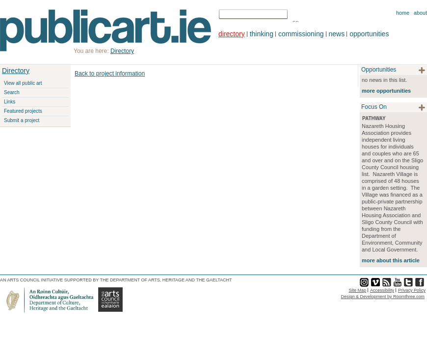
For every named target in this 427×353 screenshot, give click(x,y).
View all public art (23, 83)
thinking (261, 34)
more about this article (391, 260)
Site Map (357, 290)
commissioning (301, 34)
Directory (15, 71)
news (337, 34)
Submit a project (21, 120)
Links (9, 101)
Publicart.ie (106, 30)
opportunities (369, 34)
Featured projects (23, 111)
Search (12, 92)
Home (402, 13)
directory (231, 34)
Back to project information (110, 73)
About (420, 13)
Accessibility (382, 290)
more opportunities (386, 91)
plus (422, 70)
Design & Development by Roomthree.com (383, 296)
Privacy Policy (412, 290)
